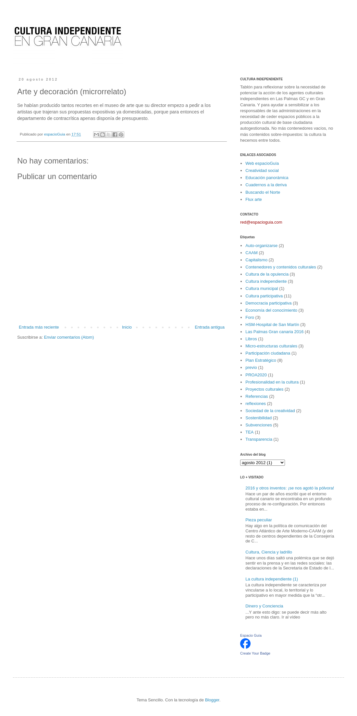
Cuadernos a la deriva (266, 184)
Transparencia (258, 439)
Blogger (212, 699)
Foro (249, 317)
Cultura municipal (261, 288)
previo (251, 367)
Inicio (127, 327)
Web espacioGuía (262, 163)
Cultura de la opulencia (267, 274)
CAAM (251, 252)
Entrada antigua (210, 327)
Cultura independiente (266, 281)
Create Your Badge (255, 653)
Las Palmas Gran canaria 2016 (274, 331)
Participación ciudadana (267, 353)
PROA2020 (256, 374)
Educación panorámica (266, 177)
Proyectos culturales (264, 389)
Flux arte (253, 199)
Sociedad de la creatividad (270, 410)
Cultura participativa (264, 295)
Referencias (256, 396)
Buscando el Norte (262, 192)
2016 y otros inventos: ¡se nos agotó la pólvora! (289, 488)
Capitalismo (256, 259)
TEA (249, 432)
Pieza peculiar (258, 519)
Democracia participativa (268, 303)
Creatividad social (262, 170)
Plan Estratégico (260, 360)
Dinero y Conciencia (264, 606)
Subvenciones (258, 425)
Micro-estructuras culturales (271, 346)
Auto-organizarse (261, 245)
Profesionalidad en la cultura (272, 382)
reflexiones (255, 403)
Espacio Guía (251, 635)
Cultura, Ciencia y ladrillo (268, 552)
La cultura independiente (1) (271, 579)
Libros (251, 338)
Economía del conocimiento (271, 310)
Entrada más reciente (39, 327)
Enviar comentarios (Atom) (69, 337)
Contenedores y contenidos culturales (280, 267)
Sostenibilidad (258, 417)
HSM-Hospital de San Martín (272, 324)
